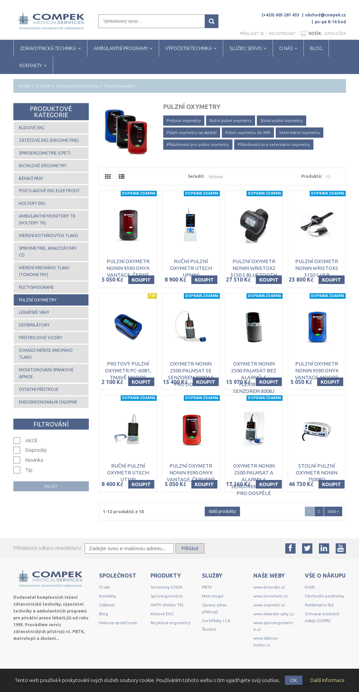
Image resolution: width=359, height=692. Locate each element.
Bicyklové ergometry (43, 165)
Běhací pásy (31, 178)
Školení (209, 629)
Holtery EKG (32, 203)
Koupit (141, 280)
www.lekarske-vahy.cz (273, 613)
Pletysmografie (36, 287)
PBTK (207, 587)
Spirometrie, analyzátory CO (48, 251)
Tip (29, 470)
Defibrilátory (34, 325)
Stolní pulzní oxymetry (281, 120)
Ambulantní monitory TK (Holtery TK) (47, 219)
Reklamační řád (319, 605)
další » (333, 511)
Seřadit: (196, 176)
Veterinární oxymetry (299, 132)
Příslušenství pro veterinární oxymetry (274, 144)
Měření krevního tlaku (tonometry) (44, 271)
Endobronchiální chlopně (48, 402)
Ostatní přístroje (39, 389)
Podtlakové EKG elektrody (49, 190)
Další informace (327, 680)
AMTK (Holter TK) (167, 605)
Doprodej (36, 450)
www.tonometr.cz (270, 596)
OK (293, 680)
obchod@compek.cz (325, 15)
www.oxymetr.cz (269, 605)
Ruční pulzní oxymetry (231, 120)
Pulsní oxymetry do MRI (248, 132)
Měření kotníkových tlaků (48, 235)
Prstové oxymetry (184, 120)
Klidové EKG (32, 127)
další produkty (222, 511)
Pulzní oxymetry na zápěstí (192, 132)
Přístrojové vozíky (40, 337)
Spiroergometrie (167, 596)
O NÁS (285, 48)
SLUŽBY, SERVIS (245, 48)
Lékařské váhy (34, 312)
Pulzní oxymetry (38, 300)
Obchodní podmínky (324, 596)
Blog (103, 613)
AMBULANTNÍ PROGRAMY (121, 48)
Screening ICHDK (166, 587)
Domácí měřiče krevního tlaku (46, 353)
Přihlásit (190, 548)
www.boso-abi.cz (269, 587)
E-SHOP (43, 86)
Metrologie (213, 596)
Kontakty (107, 596)
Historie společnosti (118, 622)
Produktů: (311, 176)
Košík (310, 587)
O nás (104, 587)
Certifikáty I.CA (216, 620)
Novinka (34, 460)
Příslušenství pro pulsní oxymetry (198, 144)
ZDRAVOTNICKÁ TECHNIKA (48, 48)
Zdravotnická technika (77, 86)
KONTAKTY (31, 65)
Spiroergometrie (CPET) (45, 153)
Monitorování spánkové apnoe (46, 373)
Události (107, 605)
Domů (25, 86)
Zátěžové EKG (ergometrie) (49, 140)
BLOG (316, 48)
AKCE (31, 440)
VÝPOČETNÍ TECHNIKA (188, 48)
